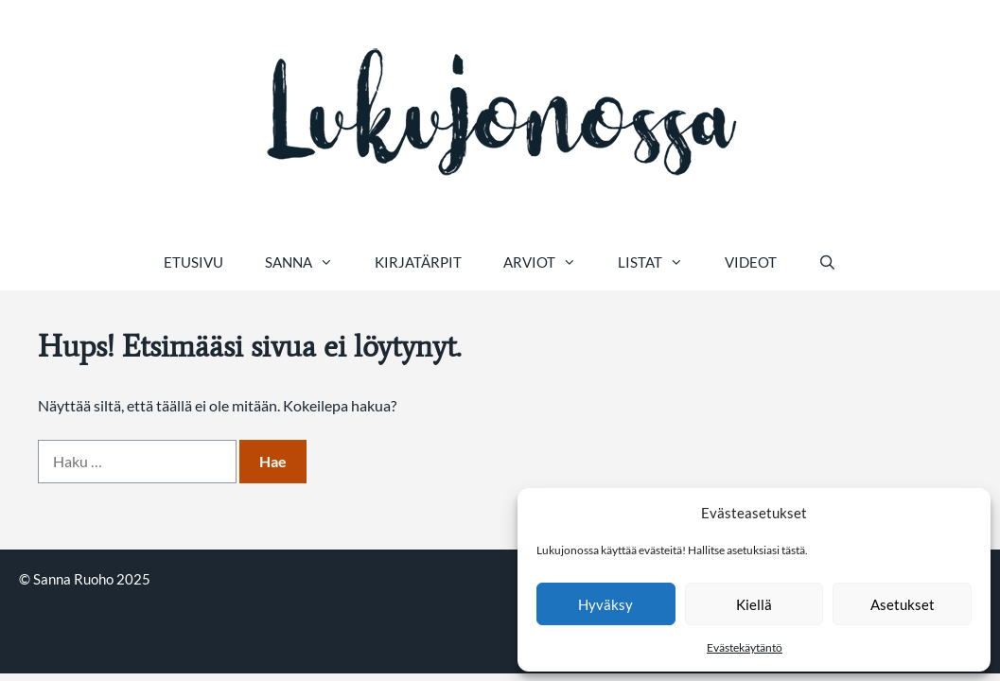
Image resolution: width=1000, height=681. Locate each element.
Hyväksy (605, 604)
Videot (751, 262)
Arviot (550, 262)
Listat (661, 262)
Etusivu (193, 262)
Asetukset (902, 604)
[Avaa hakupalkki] (827, 262)
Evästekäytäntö (744, 647)
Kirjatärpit (418, 262)
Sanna (309, 262)
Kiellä (754, 604)
